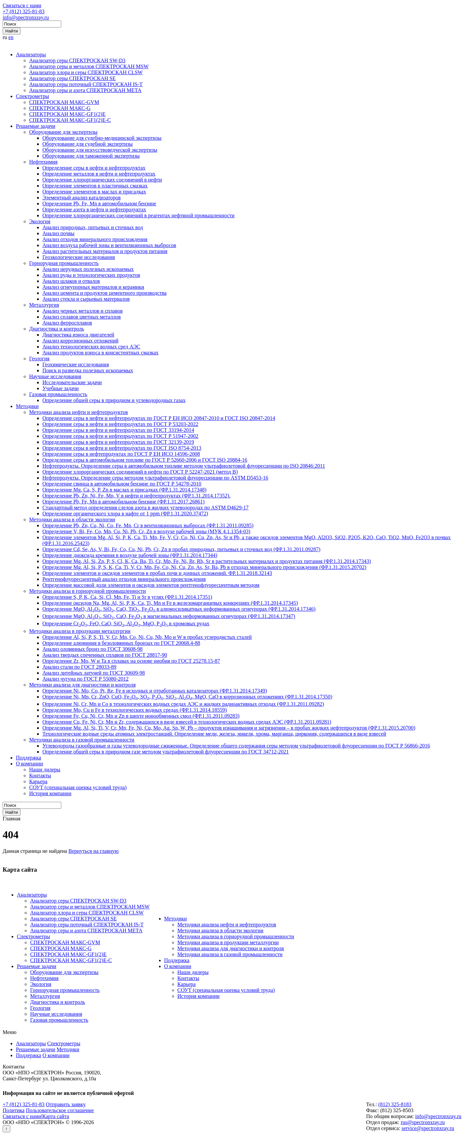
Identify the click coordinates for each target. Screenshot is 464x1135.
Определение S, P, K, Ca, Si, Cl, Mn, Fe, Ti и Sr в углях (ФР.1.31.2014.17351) (127, 597)
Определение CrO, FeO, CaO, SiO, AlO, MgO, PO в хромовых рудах (125, 623)
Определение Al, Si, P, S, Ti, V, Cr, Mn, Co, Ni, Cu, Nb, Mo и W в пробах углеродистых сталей (147, 637)
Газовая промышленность (58, 394)
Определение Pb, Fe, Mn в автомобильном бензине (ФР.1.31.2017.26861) (123, 501)
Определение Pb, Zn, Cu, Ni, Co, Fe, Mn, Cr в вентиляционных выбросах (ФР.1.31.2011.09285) (147, 525)
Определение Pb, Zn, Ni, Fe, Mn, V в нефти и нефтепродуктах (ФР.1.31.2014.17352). (136, 495)
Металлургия (44, 305)
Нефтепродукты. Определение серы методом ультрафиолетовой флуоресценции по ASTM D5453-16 (155, 478)
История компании (50, 793)
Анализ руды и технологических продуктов (91, 275)
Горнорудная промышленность (64, 263)
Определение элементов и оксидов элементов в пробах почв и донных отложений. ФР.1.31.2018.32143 (157, 573)
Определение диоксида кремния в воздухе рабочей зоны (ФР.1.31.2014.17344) (129, 555)
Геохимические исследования (75, 364)
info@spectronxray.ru (26, 17)
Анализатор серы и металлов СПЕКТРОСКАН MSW (89, 66)
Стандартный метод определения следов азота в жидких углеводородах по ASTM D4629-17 (145, 507)
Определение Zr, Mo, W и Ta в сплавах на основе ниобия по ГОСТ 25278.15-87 (131, 661)
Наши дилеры (44, 769)
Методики (27, 406)
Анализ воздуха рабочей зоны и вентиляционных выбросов (109, 245)
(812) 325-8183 (394, 1104)
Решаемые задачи (35, 126)
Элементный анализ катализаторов (81, 197)
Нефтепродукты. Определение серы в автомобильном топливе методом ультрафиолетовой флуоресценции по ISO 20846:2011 (183, 466)
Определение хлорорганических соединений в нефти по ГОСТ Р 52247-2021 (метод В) (140, 472)
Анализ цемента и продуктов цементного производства (104, 293)
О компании (29, 763)
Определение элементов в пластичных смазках (95, 185)
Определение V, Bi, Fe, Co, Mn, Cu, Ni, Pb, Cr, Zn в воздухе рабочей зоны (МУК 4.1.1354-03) (146, 531)
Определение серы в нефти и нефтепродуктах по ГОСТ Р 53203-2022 (120, 424)
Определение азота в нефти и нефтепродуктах (94, 209)
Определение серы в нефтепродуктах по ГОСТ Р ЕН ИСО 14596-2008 (121, 454)
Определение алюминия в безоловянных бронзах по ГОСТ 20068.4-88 (121, 643)
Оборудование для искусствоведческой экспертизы (99, 150)
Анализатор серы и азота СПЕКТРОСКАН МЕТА (85, 90)
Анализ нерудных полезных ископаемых (88, 269)
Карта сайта (55, 1116)
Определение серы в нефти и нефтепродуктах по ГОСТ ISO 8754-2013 (121, 448)
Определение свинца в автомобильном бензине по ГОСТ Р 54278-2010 (121, 484)
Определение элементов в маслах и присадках (94, 191)
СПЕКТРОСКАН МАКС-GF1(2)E (67, 114)
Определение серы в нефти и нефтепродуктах (93, 168)
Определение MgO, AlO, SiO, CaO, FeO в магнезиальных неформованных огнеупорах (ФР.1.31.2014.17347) (168, 616)
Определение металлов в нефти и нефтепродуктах (98, 174)
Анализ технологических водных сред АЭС (91, 346)
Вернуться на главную (94, 851)
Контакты (40, 775)
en (10, 37)
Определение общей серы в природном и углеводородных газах (113, 400)
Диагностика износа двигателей (78, 334)
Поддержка (28, 757)
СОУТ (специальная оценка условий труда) (78, 787)
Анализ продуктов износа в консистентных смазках (100, 352)
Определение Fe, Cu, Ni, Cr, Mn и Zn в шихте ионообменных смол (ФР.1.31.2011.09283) (140, 716)
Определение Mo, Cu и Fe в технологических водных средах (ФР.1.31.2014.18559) (134, 710)
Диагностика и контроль (56, 329)
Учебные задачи (60, 388)
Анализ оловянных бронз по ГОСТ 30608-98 (92, 649)
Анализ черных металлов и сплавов (82, 311)
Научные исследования (55, 376)
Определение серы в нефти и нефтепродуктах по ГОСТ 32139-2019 (118, 442)
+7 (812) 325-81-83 (23, 11)
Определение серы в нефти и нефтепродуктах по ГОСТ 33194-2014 (118, 430)
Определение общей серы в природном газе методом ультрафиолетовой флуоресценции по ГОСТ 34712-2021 (165, 751)
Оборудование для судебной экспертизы (87, 144)
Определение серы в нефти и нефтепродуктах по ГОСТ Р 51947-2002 (120, 436)
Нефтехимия (43, 162)
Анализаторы (31, 54)
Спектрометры (32, 96)
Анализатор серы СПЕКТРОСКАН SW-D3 (77, 60)
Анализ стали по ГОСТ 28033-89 (79, 667)
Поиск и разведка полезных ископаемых (87, 370)
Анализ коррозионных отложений (80, 340)
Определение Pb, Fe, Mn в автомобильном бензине (99, 203)
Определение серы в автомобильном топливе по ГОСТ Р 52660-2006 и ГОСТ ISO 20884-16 (144, 460)
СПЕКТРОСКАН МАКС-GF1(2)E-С (70, 120)
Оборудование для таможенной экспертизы (91, 156)
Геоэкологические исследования (78, 257)
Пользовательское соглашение (60, 1110)
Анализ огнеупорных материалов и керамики (93, 287)
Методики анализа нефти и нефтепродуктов (78, 412)
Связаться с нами (22, 5)
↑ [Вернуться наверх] (6, 1128)
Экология (39, 221)
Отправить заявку (66, 1104)
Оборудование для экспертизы (63, 132)
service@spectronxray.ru (427, 1128)
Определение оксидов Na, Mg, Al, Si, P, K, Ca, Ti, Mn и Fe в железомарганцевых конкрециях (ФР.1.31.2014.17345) (170, 603)
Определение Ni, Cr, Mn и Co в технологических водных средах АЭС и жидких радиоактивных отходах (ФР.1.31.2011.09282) (183, 704)
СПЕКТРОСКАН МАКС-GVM (64, 102)
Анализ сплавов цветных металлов (81, 317)
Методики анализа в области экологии (72, 519)
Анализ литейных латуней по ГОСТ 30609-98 (93, 673)
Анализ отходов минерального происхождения (94, 239)
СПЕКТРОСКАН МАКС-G (59, 108)
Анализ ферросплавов (67, 323)
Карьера (38, 781)
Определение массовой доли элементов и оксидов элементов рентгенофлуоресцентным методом (150, 585)
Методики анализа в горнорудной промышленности (87, 591)
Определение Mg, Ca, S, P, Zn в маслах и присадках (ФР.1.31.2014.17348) (124, 489)
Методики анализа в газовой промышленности (81, 740)
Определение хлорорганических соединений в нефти (102, 179)
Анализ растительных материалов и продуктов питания (104, 251)
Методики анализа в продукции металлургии (79, 631)
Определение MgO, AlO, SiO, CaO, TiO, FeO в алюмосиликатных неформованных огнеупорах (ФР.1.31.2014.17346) (179, 609)
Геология (39, 358)
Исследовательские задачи (72, 382)
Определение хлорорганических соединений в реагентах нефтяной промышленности (138, 215)
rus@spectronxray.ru (423, 1122)
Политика (14, 1110)
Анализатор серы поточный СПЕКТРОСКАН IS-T (86, 84)
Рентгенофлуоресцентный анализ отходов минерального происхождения (124, 579)
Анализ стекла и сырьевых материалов (86, 299)
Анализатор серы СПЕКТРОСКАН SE (72, 78)
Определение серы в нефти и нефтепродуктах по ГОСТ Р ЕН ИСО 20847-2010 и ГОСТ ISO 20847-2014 (158, 418)
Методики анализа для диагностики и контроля (82, 685)
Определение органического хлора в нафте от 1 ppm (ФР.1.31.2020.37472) (125, 513)
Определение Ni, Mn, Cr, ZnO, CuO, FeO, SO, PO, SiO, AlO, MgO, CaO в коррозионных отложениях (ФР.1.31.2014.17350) (187, 696)
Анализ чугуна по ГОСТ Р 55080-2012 (85, 679)
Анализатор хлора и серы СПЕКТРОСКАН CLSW (86, 72)
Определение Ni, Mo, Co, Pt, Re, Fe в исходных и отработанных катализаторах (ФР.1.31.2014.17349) (154, 691)
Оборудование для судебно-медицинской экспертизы (101, 138)
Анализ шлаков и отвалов (71, 281)
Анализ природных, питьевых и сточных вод (92, 227)
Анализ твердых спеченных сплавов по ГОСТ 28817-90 (104, 655)
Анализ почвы (58, 233)
